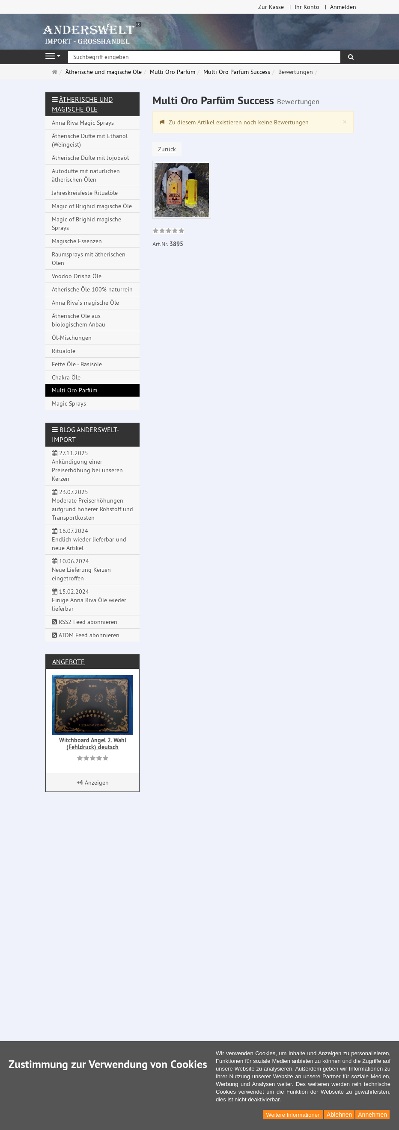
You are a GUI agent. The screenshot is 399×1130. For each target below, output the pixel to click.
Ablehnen (339, 1114)
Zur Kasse (271, 7)
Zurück (167, 149)
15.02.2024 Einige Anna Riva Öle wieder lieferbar (89, 600)
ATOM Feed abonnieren (85, 635)
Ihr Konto (307, 7)
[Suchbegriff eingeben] (204, 57)
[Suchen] (351, 56)
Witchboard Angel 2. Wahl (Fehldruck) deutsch (92, 743)
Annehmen (372, 1114)
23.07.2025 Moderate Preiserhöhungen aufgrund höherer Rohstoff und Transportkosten (92, 504)
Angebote (68, 661)
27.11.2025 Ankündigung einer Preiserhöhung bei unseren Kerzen (87, 466)
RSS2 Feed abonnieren (84, 622)
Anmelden (343, 7)
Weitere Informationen (293, 1115)
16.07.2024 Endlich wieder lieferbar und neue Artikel (89, 539)
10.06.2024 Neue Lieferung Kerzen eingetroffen (81, 569)
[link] (168, 231)
